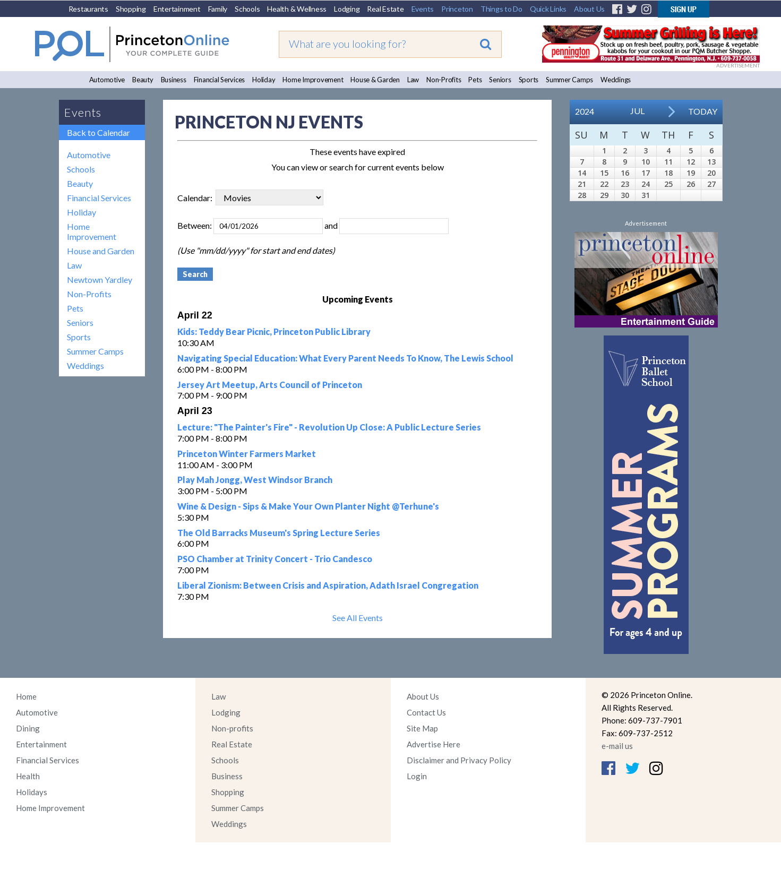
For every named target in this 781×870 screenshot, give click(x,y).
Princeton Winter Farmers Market (246, 454)
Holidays (31, 792)
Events (422, 8)
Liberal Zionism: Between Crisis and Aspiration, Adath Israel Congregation (327, 585)
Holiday (263, 79)
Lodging (346, 8)
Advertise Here (433, 744)
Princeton (457, 8)
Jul (637, 111)
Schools (247, 8)
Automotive (107, 79)
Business (173, 79)
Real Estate (385, 8)
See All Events (357, 618)
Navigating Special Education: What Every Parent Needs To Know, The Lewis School (345, 358)
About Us (589, 8)
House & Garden (375, 79)
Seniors (500, 79)
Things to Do (501, 8)
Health (28, 776)
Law (413, 79)
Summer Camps (569, 79)
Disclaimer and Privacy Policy (459, 760)
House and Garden (100, 251)
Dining (28, 728)
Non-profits (232, 728)
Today (702, 111)
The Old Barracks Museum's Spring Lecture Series (278, 533)
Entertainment (177, 8)
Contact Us (426, 712)
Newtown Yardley (99, 279)
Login (417, 776)
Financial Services (219, 79)
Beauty (142, 79)
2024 (584, 111)
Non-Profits (443, 79)
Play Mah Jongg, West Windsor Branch (254, 480)
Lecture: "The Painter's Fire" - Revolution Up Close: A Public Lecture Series (329, 427)
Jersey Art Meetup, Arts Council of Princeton (269, 385)
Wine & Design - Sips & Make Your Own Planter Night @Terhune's (308, 506)
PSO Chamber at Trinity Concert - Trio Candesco (274, 559)
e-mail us (617, 746)
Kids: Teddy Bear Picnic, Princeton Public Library (274, 331)
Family (218, 8)
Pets (475, 79)
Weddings (615, 79)
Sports (529, 79)
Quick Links (548, 8)
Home (26, 696)
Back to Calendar (98, 132)
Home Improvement (312, 79)
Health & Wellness (297, 8)
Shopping (131, 8)
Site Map (422, 728)
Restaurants (88, 8)
